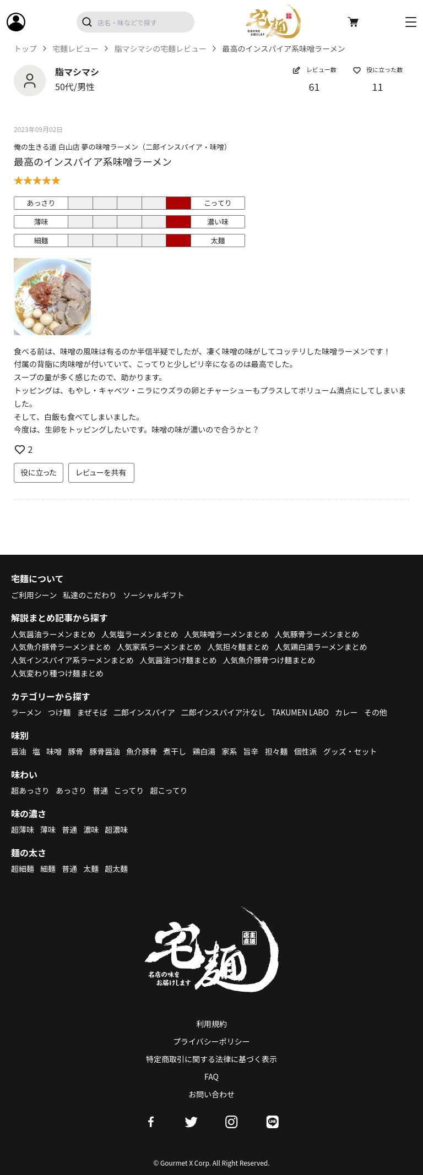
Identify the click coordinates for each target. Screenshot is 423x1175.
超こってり (169, 790)
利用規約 (211, 1023)
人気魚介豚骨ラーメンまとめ (61, 646)
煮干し (175, 751)
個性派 (306, 751)
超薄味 (22, 829)
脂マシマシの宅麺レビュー (161, 48)
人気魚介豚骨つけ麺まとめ (269, 659)
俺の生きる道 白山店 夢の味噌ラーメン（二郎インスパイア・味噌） (122, 146)
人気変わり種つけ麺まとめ (57, 673)
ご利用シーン (34, 594)
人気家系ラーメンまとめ (159, 646)
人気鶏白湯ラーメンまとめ (321, 646)
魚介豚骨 (142, 751)
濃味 (91, 829)
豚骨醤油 (105, 751)
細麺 (48, 868)
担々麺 (276, 751)
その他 (376, 712)
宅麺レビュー (75, 48)
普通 (100, 790)
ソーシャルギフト (154, 594)
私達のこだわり (90, 594)
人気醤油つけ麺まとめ (178, 659)
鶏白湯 (204, 751)
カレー (347, 712)
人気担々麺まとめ (238, 646)
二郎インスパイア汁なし (223, 712)
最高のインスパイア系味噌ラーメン (93, 161)
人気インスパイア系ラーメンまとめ (72, 659)
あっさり (71, 790)
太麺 (91, 868)
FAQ (211, 1076)
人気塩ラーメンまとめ (140, 634)
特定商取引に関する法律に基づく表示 (211, 1058)
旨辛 (251, 751)
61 (314, 86)
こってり (129, 790)
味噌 (54, 751)
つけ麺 (59, 712)
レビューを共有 (101, 472)
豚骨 (75, 751)
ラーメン (26, 712)
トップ (25, 48)
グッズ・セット (351, 751)
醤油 (18, 751)
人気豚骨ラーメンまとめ (317, 634)
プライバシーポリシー (211, 1041)
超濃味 (116, 829)
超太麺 (116, 868)
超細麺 (22, 868)
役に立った (38, 472)
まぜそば (92, 712)
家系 (229, 751)
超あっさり (30, 790)
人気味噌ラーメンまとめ (227, 634)
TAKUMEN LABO (300, 712)
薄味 (48, 829)
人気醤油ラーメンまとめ (53, 634)
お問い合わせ (211, 1094)
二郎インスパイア (144, 712)
